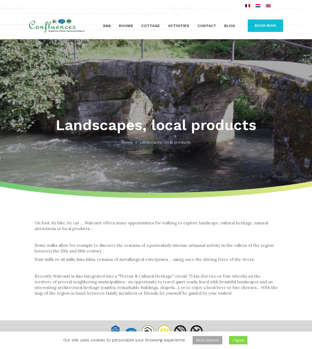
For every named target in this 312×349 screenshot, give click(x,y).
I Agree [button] (238, 340)
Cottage (150, 26)
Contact (206, 26)
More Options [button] (207, 340)
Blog (229, 26)
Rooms (126, 26)
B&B (107, 26)
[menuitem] (248, 6)
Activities (178, 26)
